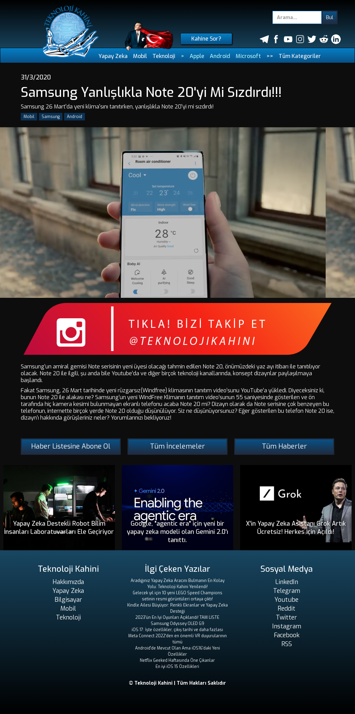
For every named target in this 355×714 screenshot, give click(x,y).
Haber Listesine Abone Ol (70, 446)
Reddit (286, 608)
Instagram (286, 626)
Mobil (140, 56)
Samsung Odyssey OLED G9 (177, 623)
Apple (197, 56)
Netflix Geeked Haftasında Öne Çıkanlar (177, 660)
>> (269, 56)
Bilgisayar (68, 600)
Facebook (286, 635)
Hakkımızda (68, 582)
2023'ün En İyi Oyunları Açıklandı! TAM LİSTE (177, 617)
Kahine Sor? (206, 38)
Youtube (286, 600)
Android (220, 56)
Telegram (286, 591)
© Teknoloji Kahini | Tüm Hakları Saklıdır (177, 683)
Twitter (286, 617)
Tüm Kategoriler (300, 56)
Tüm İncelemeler (177, 446)
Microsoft (248, 56)
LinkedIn (286, 582)
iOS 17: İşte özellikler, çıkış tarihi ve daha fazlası (177, 629)
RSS (286, 644)
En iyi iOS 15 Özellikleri (177, 666)
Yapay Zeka (113, 56)
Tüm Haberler (284, 446)
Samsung (51, 116)
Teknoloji (163, 56)
